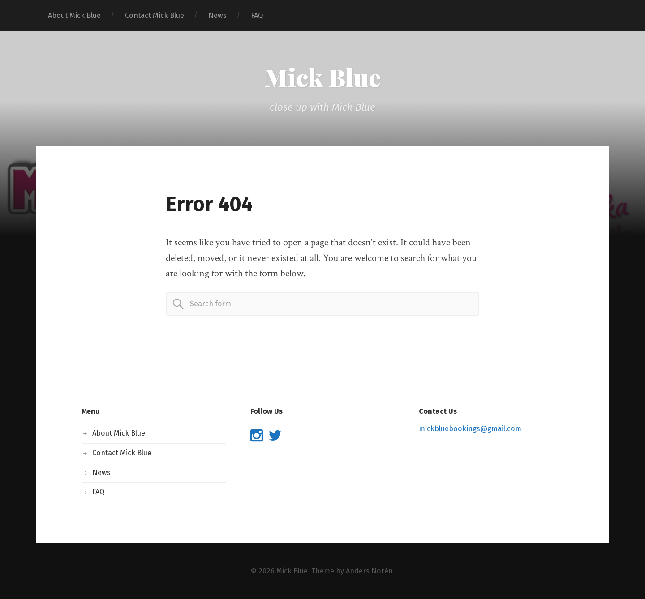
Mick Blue (322, 77)
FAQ (257, 15)
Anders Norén (369, 571)
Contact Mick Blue (154, 15)
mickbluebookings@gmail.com (470, 428)
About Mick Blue (74, 15)
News (217, 15)
